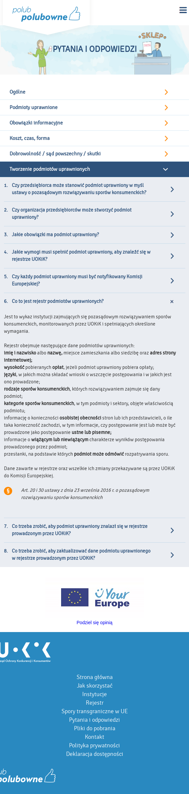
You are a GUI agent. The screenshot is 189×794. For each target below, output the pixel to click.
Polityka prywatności (94, 745)
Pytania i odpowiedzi (94, 719)
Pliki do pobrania (94, 728)
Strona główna (95, 677)
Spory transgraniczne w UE (94, 711)
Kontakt (94, 737)
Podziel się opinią (94, 622)
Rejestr (95, 702)
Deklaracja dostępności (94, 754)
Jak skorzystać (94, 685)
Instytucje (94, 694)
